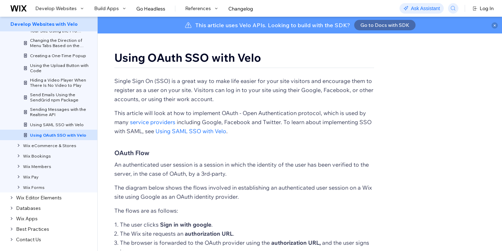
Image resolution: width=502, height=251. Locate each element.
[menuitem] (48, 24)
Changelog (240, 9)
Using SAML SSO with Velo (190, 151)
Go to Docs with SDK (384, 25)
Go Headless (150, 9)
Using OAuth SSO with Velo (187, 57)
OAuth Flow (131, 173)
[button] (141, 82)
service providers (152, 142)
